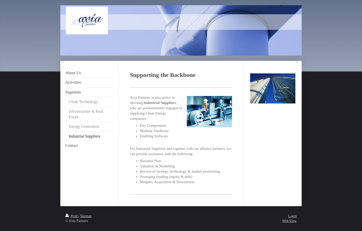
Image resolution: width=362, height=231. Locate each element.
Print (71, 216)
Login (292, 216)
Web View (289, 221)
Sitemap (86, 216)
